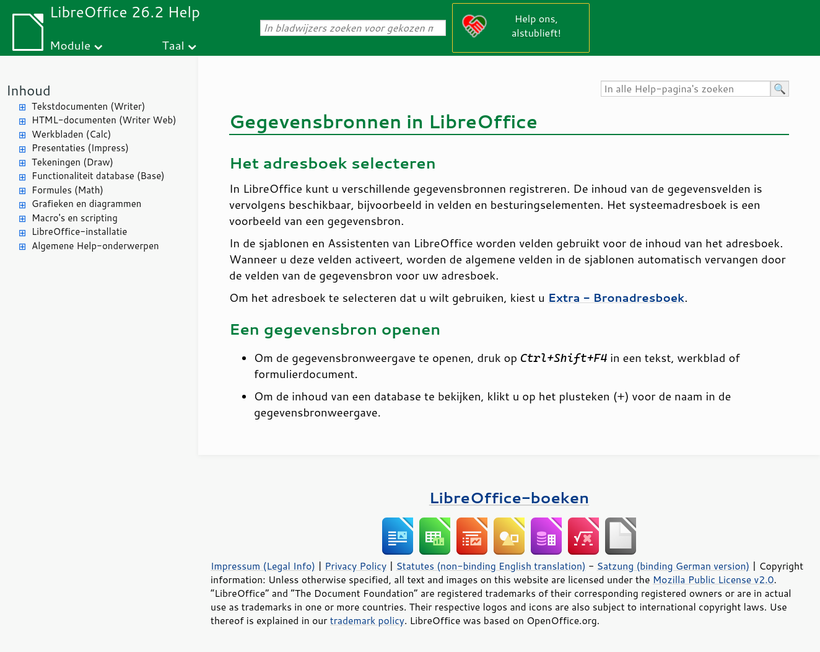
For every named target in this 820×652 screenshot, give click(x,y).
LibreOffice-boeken (509, 497)
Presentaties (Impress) (80, 147)
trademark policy (367, 620)
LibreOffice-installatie (79, 231)
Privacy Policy (355, 566)
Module (70, 45)
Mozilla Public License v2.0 (713, 579)
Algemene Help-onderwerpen (95, 245)
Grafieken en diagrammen (86, 203)
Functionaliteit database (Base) (98, 175)
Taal (173, 45)
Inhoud (28, 90)
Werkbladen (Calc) (71, 134)
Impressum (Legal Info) (263, 566)
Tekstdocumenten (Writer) (88, 106)
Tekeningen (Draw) (72, 162)
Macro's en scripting (75, 217)
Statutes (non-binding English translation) (490, 566)
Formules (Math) (67, 189)
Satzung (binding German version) (673, 566)
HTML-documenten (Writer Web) (104, 119)
